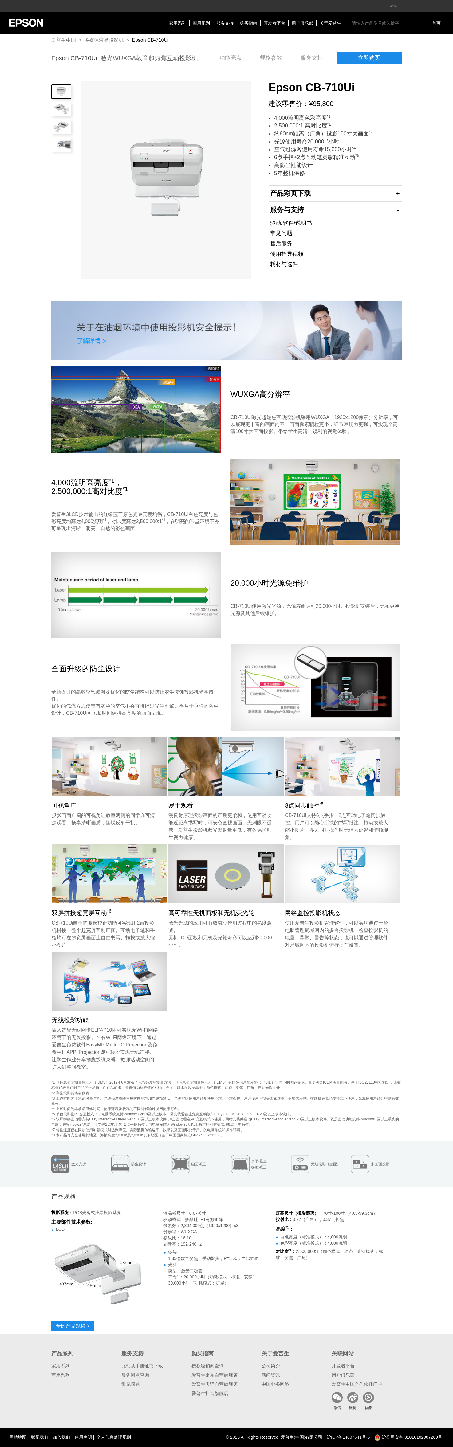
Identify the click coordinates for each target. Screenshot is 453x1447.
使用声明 (83, 1437)
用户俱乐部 (302, 23)
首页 (436, 23)
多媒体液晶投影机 (104, 40)
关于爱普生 (330, 23)
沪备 (348, 1437)
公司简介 (271, 1365)
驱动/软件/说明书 (291, 223)
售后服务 (281, 244)
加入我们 (61, 1437)
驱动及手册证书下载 (142, 1365)
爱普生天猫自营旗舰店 (214, 1384)
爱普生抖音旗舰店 (209, 1393)
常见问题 (281, 233)
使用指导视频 (286, 254)
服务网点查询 (135, 1375)
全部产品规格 (73, 1325)
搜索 (409, 23)
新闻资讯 (271, 1375)
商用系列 (201, 23)
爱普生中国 (63, 40)
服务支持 (225, 23)
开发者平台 (274, 23)
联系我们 (39, 1437)
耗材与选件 (284, 264)
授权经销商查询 (207, 1365)
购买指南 (248, 23)
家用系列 (177, 23)
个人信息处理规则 (114, 1437)
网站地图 (17, 1437)
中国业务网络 (275, 1384)
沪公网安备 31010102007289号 (408, 1437)
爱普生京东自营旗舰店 (214, 1375)
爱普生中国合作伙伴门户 (357, 1384)
